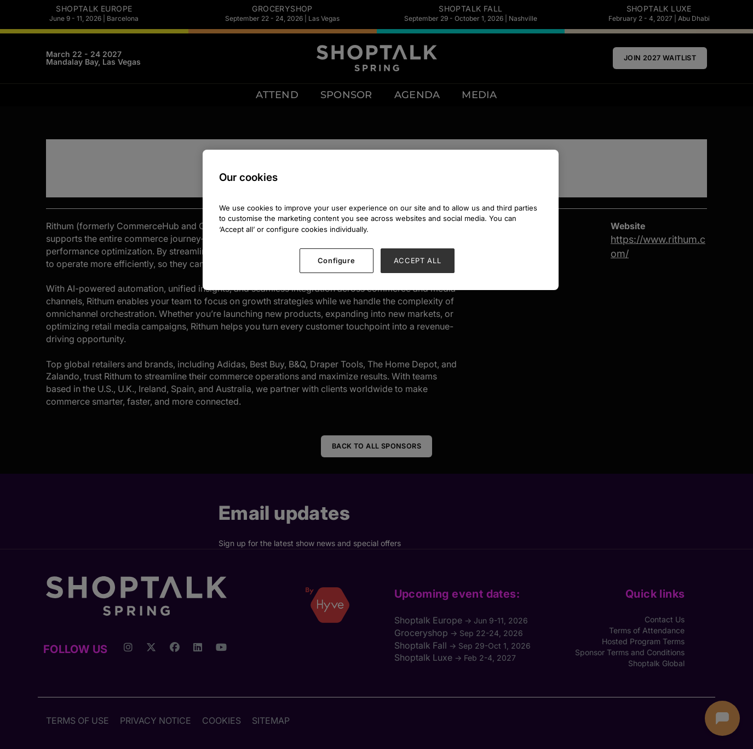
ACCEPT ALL (417, 260)
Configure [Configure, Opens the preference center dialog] (336, 260)
